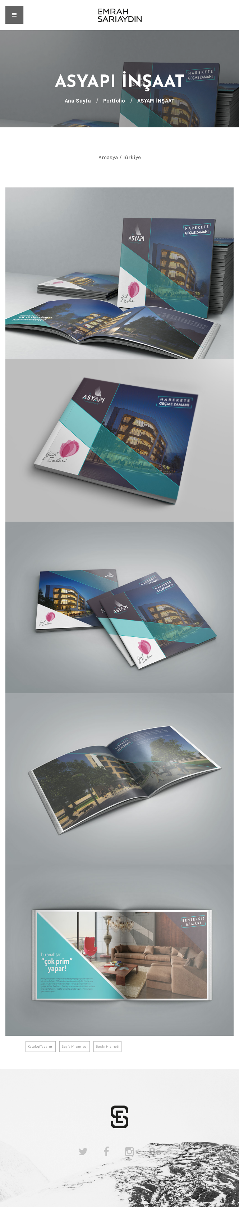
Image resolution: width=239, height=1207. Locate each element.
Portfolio (114, 100)
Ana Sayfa (78, 100)
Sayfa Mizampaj (74, 1046)
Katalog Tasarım (41, 1046)
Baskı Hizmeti (107, 1046)
